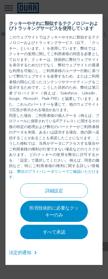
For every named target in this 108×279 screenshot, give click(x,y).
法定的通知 (24, 252)
